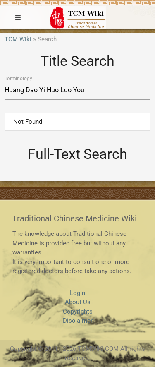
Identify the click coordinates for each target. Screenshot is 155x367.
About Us (78, 302)
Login (77, 293)
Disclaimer (78, 320)
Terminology (18, 79)
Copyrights (78, 311)
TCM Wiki (18, 39)
